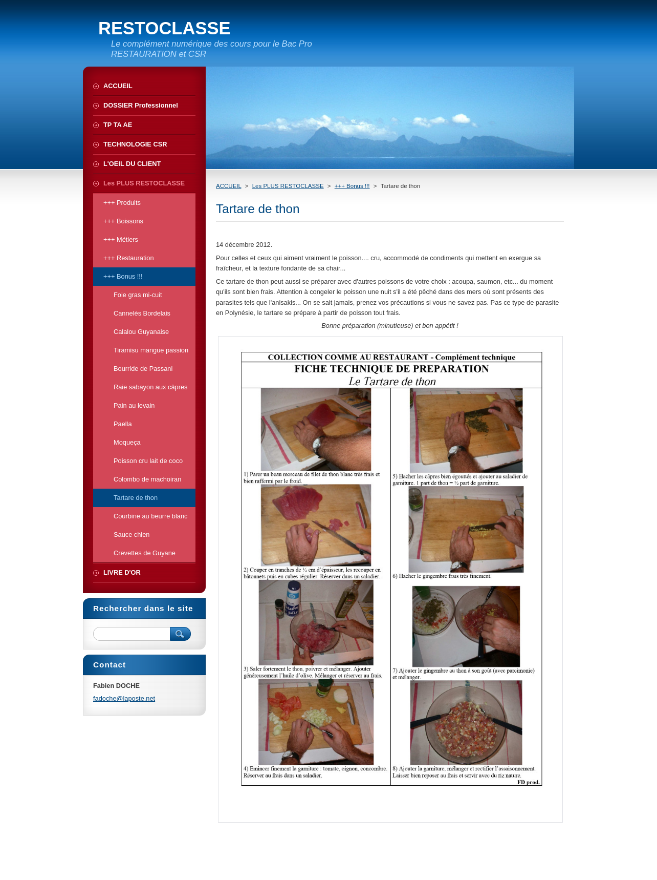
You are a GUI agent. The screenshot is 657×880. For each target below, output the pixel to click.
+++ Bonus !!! (352, 186)
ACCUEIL (229, 186)
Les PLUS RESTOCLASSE (288, 186)
